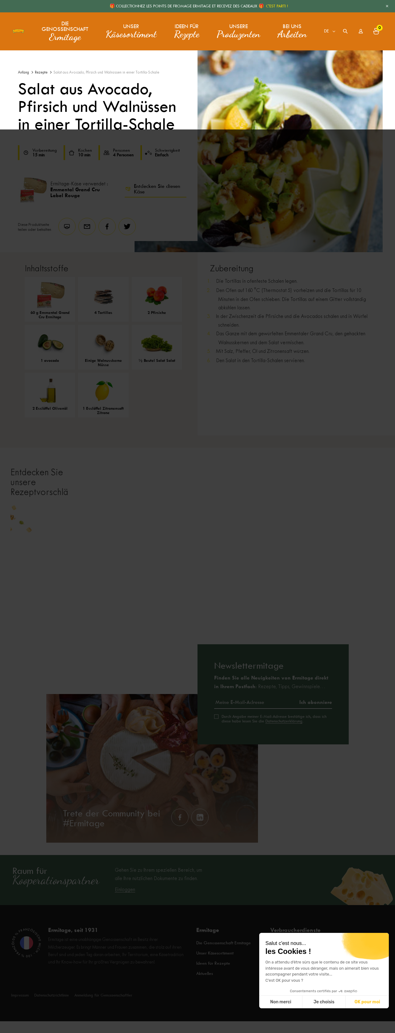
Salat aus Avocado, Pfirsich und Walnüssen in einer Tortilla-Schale (106, 72)
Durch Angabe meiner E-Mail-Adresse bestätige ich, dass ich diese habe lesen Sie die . (274, 737)
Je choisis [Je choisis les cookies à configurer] (324, 1002)
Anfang (23, 72)
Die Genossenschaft (71, 29)
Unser (131, 29)
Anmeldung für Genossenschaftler (103, 1007)
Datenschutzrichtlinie (51, 1007)
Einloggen (125, 908)
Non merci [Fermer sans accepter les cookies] (280, 1002)
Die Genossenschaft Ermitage (224, 962)
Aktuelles (205, 987)
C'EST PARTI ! (277, 6)
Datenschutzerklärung (283, 740)
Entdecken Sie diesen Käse (152, 189)
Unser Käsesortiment (215, 970)
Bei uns (292, 29)
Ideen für (186, 29)
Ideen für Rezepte (213, 979)
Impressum (20, 1007)
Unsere (238, 29)
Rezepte (41, 72)
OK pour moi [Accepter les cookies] (367, 1002)
